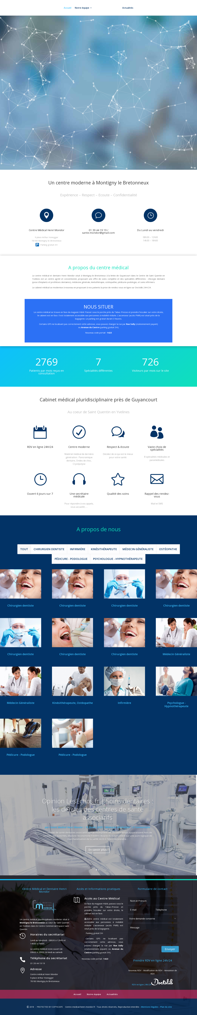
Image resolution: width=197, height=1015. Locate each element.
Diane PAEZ (176, 699)
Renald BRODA (124, 650)
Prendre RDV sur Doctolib (98, 240)
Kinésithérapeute (104, 549)
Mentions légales (149, 1006)
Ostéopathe (168, 549)
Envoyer (170, 949)
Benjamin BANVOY (72, 699)
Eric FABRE (20, 751)
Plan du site (166, 1006)
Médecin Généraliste (137, 549)
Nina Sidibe (72, 601)
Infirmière (77, 549)
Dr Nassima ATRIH (176, 650)
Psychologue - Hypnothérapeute (118, 559)
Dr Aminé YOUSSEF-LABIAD (20, 699)
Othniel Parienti (20, 601)
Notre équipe (81, 8)
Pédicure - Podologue (71, 559)
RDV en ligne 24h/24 (112, 89)
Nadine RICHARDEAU (124, 699)
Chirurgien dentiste (49, 549)
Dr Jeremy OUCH (176, 601)
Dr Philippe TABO (72, 650)
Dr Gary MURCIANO (20, 650)
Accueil (66, 8)
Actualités (128, 8)
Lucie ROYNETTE (72, 751)
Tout (24, 549)
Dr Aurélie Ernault (124, 601)
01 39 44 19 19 (58, 89)
